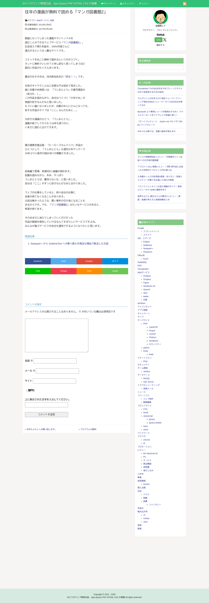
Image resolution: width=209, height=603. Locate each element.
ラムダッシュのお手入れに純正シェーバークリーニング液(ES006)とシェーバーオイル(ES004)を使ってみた (160, 101)
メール (30, 370)
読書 (145, 501)
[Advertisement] (160, 560)
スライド (147, 235)
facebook (38, 261)
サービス (147, 460)
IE (144, 443)
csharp (146, 518)
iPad (145, 361)
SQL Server (148, 382)
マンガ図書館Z (71, 42)
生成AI (140, 508)
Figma (146, 282)
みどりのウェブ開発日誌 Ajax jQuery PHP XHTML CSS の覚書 (60, 3)
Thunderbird (143, 269)
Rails (151, 354)
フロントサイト (145, 405)
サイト (28, 381)
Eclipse (146, 242)
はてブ (115, 261)
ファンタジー (155, 505)
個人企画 (142, 487)
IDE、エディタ (144, 238)
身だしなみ (148, 470)
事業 (140, 477)
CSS (145, 409)
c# (144, 515)
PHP (145, 324)
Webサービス (43, 20)
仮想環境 (142, 481)
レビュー (144, 3)
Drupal (152, 330)
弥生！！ (71, 76)
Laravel (152, 334)
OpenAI (146, 289)
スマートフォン (145, 358)
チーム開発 (143, 368)
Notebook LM (149, 286)
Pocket (63, 271)
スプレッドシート (151, 231)
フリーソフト (144, 395)
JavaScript (148, 416)
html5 (145, 412)
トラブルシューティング (149, 385)
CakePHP (153, 327)
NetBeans (147, 245)
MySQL (146, 378)
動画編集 (147, 402)
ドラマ (146, 494)
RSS (89, 271)
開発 (140, 528)
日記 (140, 491)
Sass (145, 426)
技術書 (146, 467)
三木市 (141, 474)
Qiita (158, 40)
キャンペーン (108, 3)
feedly (115, 271)
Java (145, 522)
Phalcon (152, 337)
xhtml (145, 429)
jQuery (152, 419)
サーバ (141, 317)
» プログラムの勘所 (88, 429)
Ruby (145, 351)
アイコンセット (145, 306)
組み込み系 (143, 511)
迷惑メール (148, 388)
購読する (161, 45)
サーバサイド (144, 320)
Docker (146, 484)
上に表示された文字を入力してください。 (48, 399)
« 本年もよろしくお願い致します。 (41, 429)
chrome (146, 440)
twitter (146, 296)
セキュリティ (127, 3)
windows (141, 303)
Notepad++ (148, 248)
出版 (52, 20)
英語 (140, 525)
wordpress (153, 341)
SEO (145, 293)
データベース (144, 375)
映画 (145, 498)
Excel (145, 259)
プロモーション (145, 447)
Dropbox (147, 276)
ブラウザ (142, 436)
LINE (38, 271)
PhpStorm (147, 252)
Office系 (141, 255)
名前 (29, 360)
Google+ (89, 261)
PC (144, 457)
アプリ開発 (143, 310)
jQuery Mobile (155, 423)
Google (141, 228)
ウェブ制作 (148, 399)
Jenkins (146, 371)
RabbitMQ (142, 262)
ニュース (142, 392)
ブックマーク (144, 433)
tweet (63, 261)
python (146, 347)
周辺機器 (147, 464)
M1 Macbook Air (150, 453)
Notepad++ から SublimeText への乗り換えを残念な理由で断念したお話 (69, 243)
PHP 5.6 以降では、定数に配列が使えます (157, 131)
